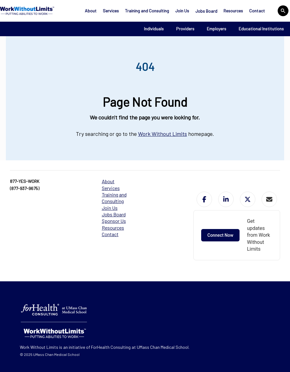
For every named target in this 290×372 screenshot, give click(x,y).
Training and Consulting (147, 10)
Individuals (154, 28)
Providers (185, 28)
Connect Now (220, 235)
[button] (204, 199)
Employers (216, 28)
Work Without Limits (162, 133)
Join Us (182, 10)
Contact (257, 10)
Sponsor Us (114, 221)
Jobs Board (206, 11)
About (91, 10)
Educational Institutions (261, 28)
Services (111, 10)
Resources (233, 10)
